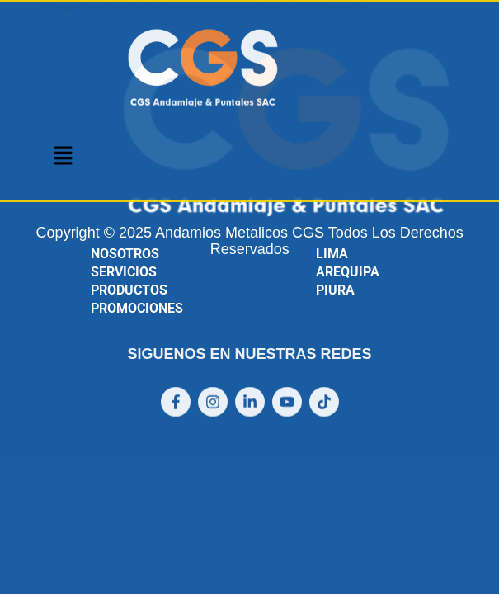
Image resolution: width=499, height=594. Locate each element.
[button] (62, 157)
